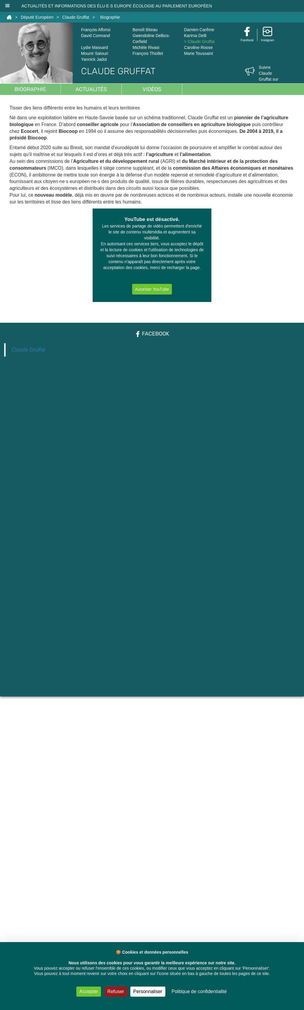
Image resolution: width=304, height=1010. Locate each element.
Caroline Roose (198, 47)
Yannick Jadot (94, 59)
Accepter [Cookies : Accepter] (88, 991)
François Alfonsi (95, 29)
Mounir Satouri (94, 53)
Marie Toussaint (198, 53)
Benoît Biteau (144, 29)
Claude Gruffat (75, 17)
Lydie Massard (94, 47)
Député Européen (37, 17)
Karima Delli (195, 35)
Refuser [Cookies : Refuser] (115, 991)
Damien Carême (199, 29)
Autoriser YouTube (152, 289)
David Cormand (95, 35)
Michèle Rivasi (145, 47)
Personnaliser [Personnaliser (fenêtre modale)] (147, 991)
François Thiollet (147, 53)
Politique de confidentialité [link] (199, 991)
